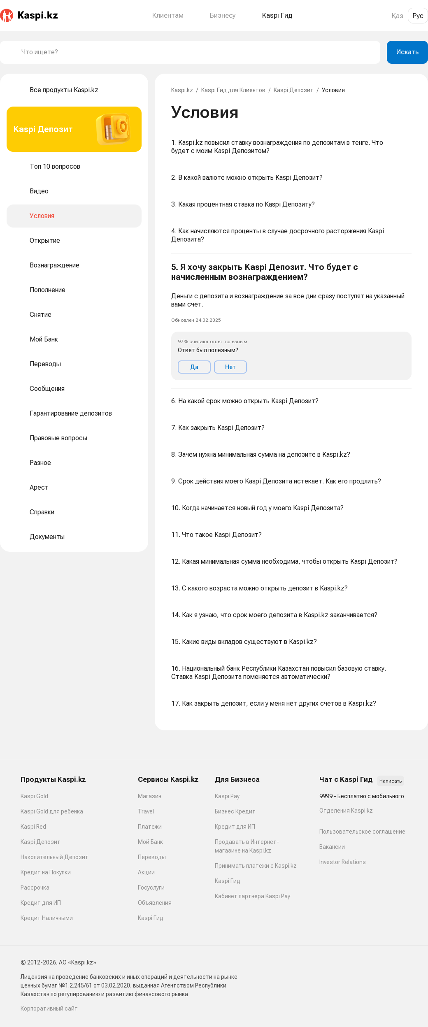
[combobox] (197, 52)
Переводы (152, 857)
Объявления (155, 902)
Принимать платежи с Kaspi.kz (256, 865)
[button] (291, 321)
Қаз (397, 16)
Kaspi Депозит (294, 90)
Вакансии (332, 846)
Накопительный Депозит (54, 857)
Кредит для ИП (41, 902)
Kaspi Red (33, 826)
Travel (146, 811)
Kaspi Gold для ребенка (52, 811)
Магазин (149, 796)
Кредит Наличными (47, 918)
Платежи (150, 826)
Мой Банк (150, 842)
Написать (390, 781)
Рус (417, 16)
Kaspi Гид (150, 918)
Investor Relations (342, 862)
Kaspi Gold (34, 796)
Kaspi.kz (182, 90)
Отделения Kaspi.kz (346, 810)
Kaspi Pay (227, 796)
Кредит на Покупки (46, 872)
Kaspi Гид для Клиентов (233, 90)
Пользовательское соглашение (362, 831)
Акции (146, 872)
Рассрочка (35, 887)
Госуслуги (151, 887)
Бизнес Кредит (235, 811)
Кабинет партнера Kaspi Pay (252, 896)
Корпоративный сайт (49, 1008)
